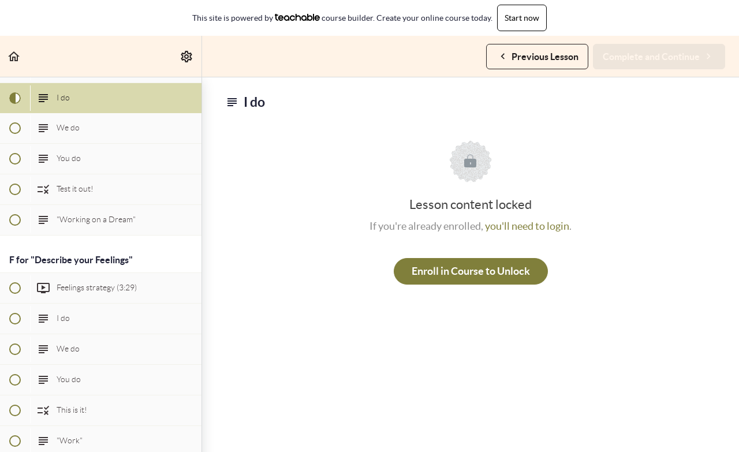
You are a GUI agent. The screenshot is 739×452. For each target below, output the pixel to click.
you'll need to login (527, 226)
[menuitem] (187, 56)
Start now (522, 18)
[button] (14, 56)
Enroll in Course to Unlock (471, 271)
